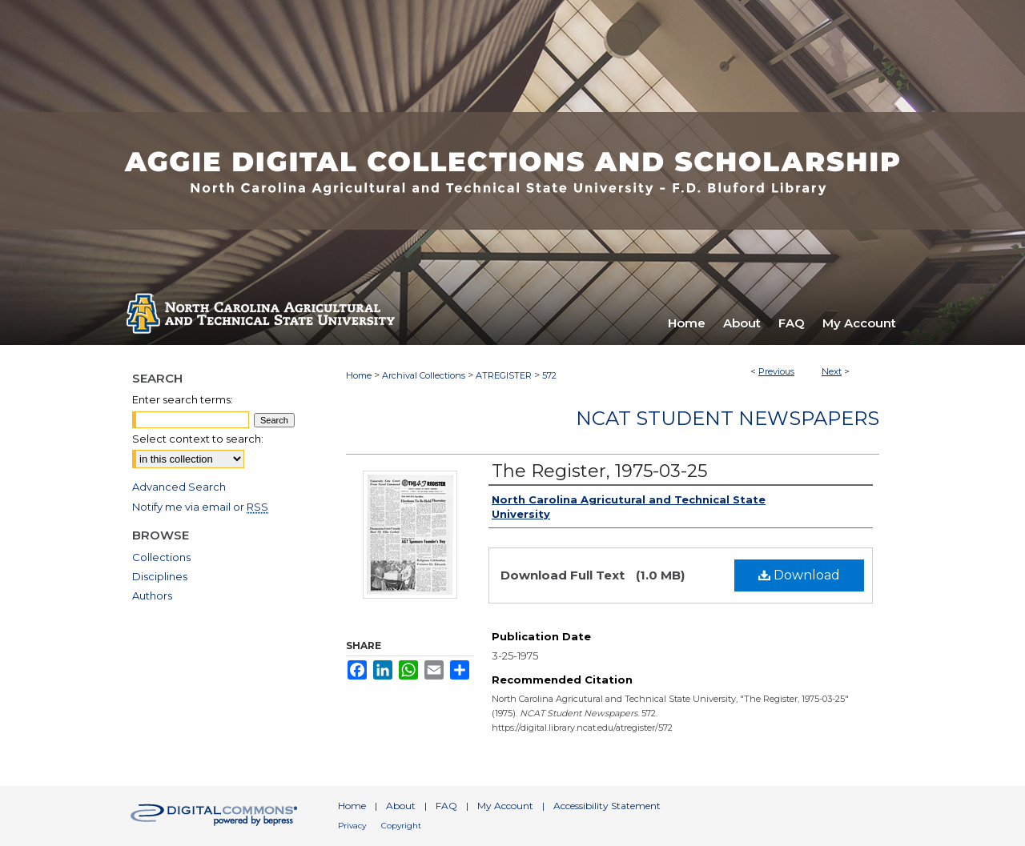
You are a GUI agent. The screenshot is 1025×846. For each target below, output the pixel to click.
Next (832, 371)
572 (549, 375)
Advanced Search (179, 486)
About (401, 806)
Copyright (401, 825)
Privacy (352, 825)
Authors (152, 595)
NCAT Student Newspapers (727, 418)
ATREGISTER (504, 375)
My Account (505, 806)
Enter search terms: (182, 399)
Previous (776, 371)
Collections (161, 557)
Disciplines (159, 576)
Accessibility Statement (607, 806)
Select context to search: (197, 438)
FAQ (446, 806)
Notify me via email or (200, 506)
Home (359, 375)
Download (799, 575)
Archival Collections (423, 375)
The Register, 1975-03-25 (599, 471)
